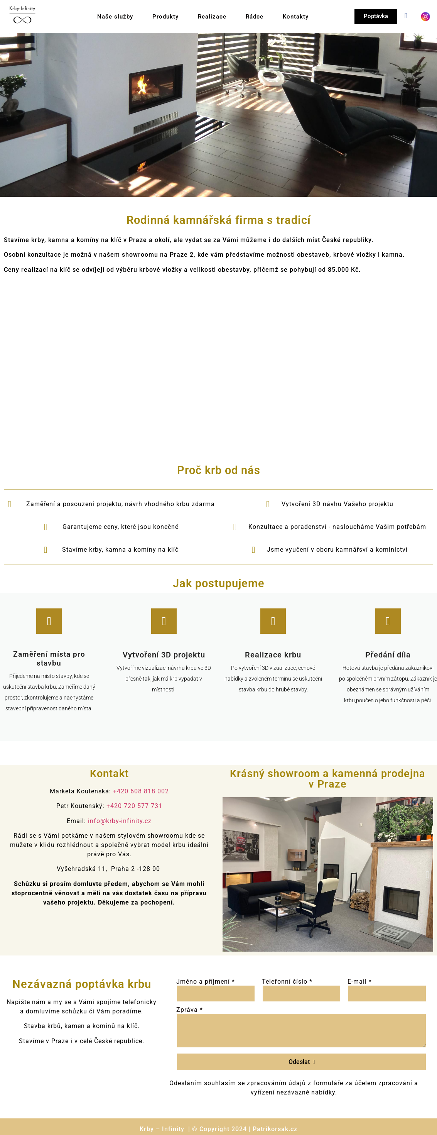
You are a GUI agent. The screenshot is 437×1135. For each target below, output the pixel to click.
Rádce (254, 16)
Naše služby (115, 16)
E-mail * (360, 982)
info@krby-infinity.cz (120, 821)
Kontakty (296, 16)
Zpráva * (189, 1010)
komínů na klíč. (116, 1026)
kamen (74, 1026)
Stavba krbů (42, 1026)
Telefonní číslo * (287, 982)
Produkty (165, 16)
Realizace (212, 16)
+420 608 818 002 (141, 791)
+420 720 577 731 (134, 806)
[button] (228, 874)
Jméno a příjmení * (205, 982)
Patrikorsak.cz (275, 1129)
